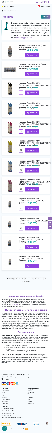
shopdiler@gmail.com (24, 38)
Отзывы (30, 397)
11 (41, 279)
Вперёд (25, 281)
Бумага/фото (6, 399)
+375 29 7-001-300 (45, 6)
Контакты (31, 403)
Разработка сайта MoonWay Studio (15, 429)
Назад (11, 279)
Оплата (30, 390)
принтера (15, 304)
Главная (6, 11)
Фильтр (46, 17)
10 (38, 279)
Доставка (31, 393)
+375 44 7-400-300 (9, 6)
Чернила (4, 395)
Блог (29, 399)
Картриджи (5, 390)
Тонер (4, 393)
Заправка (5, 401)
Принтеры (5, 403)
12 (45, 279)
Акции (30, 401)
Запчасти (5, 397)
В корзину (32, 55)
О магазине (31, 395)
